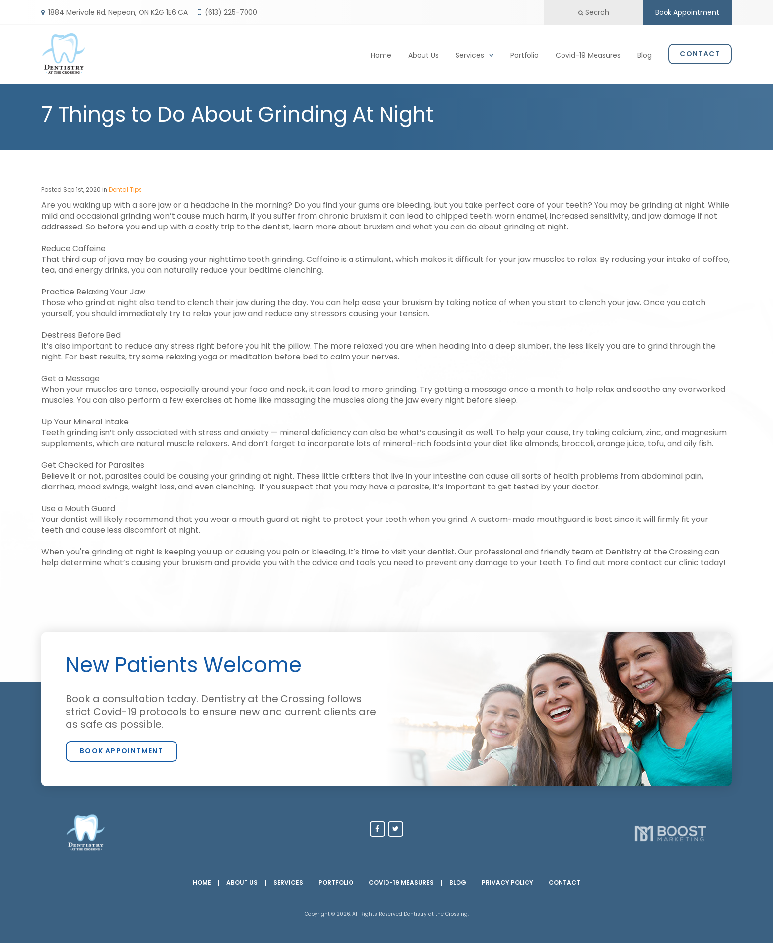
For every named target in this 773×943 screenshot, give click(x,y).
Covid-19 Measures (588, 54)
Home (381, 54)
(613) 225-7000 (231, 12)
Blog (644, 54)
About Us (423, 54)
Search (593, 12)
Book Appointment (687, 12)
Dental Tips (125, 189)
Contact (700, 52)
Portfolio (524, 54)
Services (470, 54)
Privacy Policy (507, 883)
